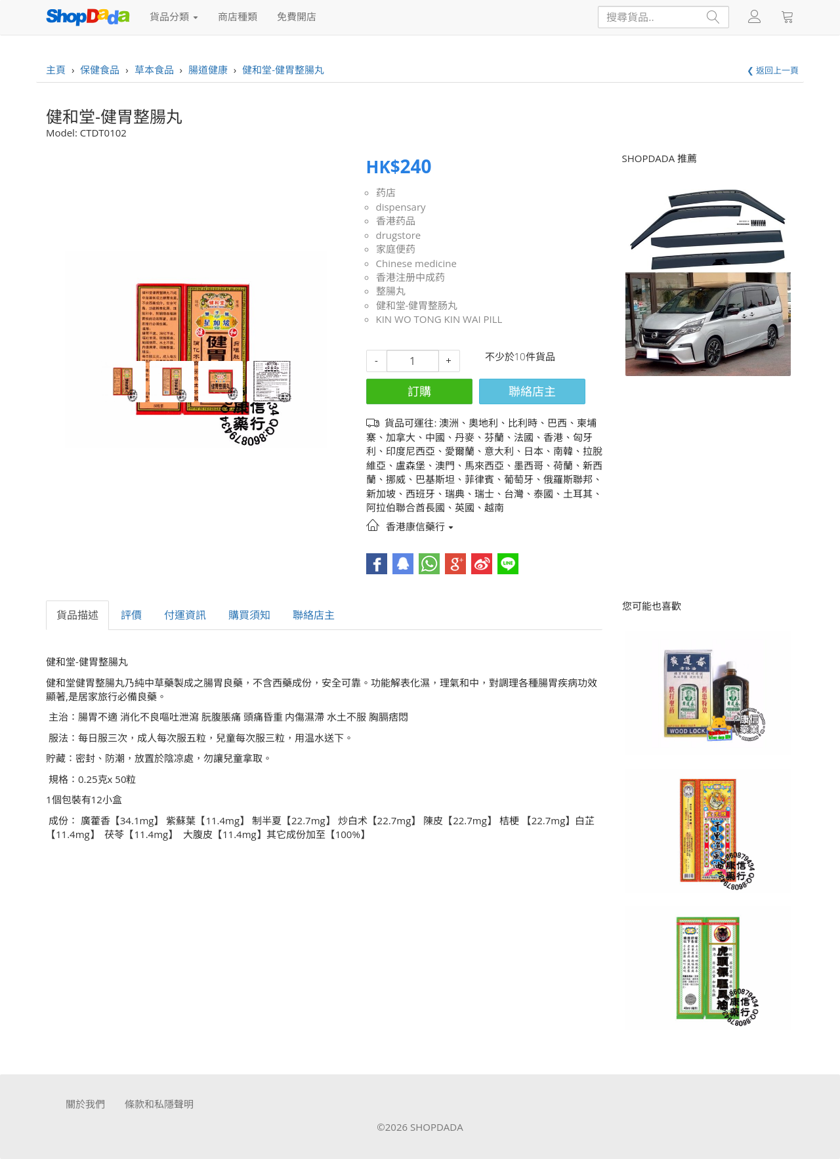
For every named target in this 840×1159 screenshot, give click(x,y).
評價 (131, 615)
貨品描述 (77, 615)
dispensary (401, 206)
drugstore (398, 235)
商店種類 (237, 16)
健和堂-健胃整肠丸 (417, 305)
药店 (386, 192)
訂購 (419, 391)
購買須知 (249, 615)
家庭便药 (395, 248)
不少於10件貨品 (520, 356)
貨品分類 (174, 16)
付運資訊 (185, 615)
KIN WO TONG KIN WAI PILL (439, 319)
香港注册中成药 (410, 277)
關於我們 (85, 1103)
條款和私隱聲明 (159, 1103)
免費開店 (296, 16)
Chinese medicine (416, 263)
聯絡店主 (532, 391)
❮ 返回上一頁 (773, 70)
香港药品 (395, 220)
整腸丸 (391, 290)
